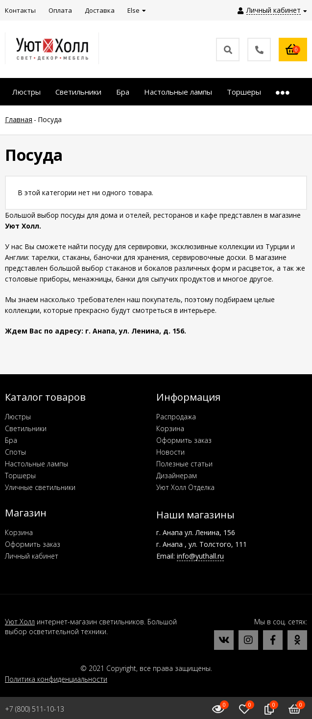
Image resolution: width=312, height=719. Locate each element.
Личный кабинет (31, 556)
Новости (170, 452)
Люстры (18, 416)
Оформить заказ (184, 440)
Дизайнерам (176, 475)
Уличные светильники (40, 487)
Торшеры (20, 475)
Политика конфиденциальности (56, 679)
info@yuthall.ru (200, 556)
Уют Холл (20, 621)
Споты (15, 452)
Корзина (170, 428)
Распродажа (176, 416)
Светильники (26, 428)
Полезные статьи (184, 463)
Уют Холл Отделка (185, 487)
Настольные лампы (36, 463)
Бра (11, 440)
